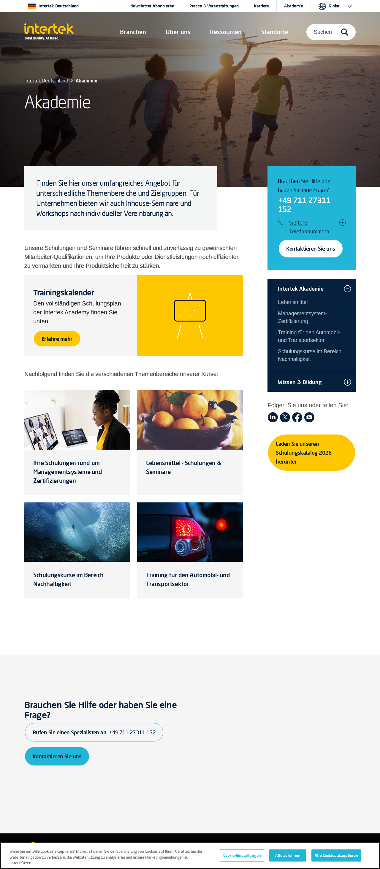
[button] (133, 32)
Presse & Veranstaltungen (214, 6)
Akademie (293, 6)
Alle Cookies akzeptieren (336, 855)
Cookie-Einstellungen (242, 855)
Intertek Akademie (301, 288)
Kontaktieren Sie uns (310, 248)
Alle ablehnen (287, 855)
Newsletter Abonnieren (152, 6)
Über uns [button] (178, 32)
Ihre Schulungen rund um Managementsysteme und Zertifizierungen (67, 471)
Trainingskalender (63, 292)
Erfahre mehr (57, 338)
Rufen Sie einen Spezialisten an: (94, 732)
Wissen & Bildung (300, 382)
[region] (190, 856)
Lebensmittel (293, 302)
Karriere (261, 6)
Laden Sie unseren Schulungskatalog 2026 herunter (303, 452)
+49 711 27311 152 (304, 204)
